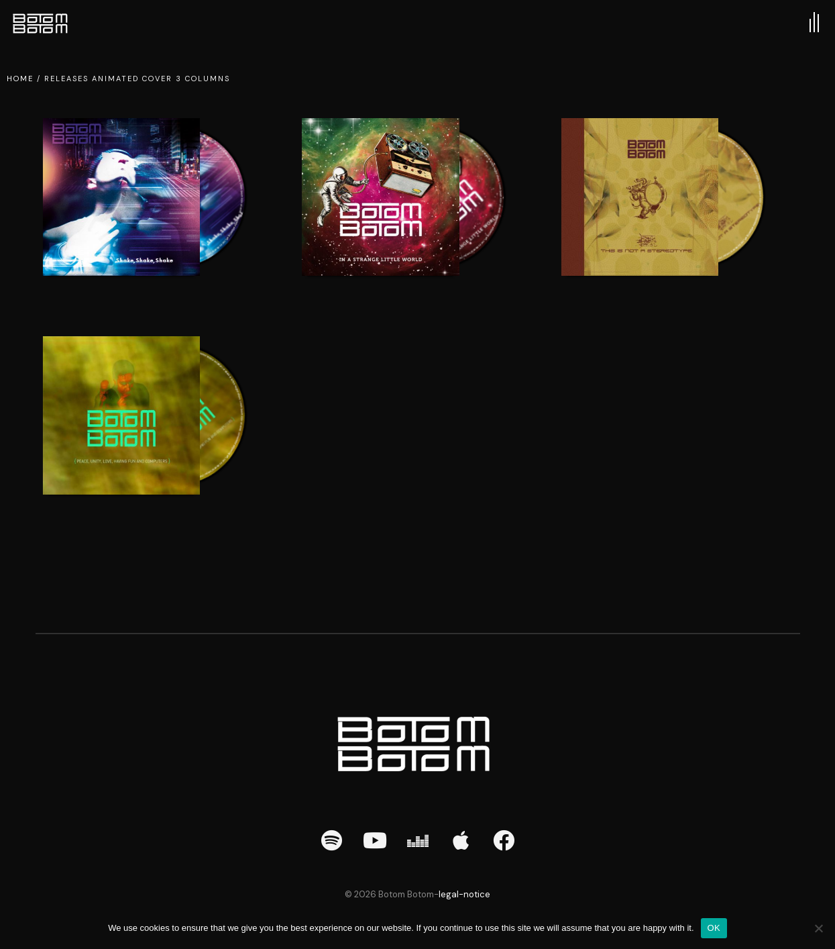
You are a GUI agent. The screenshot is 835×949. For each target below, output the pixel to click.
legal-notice (464, 894)
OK (714, 928)
